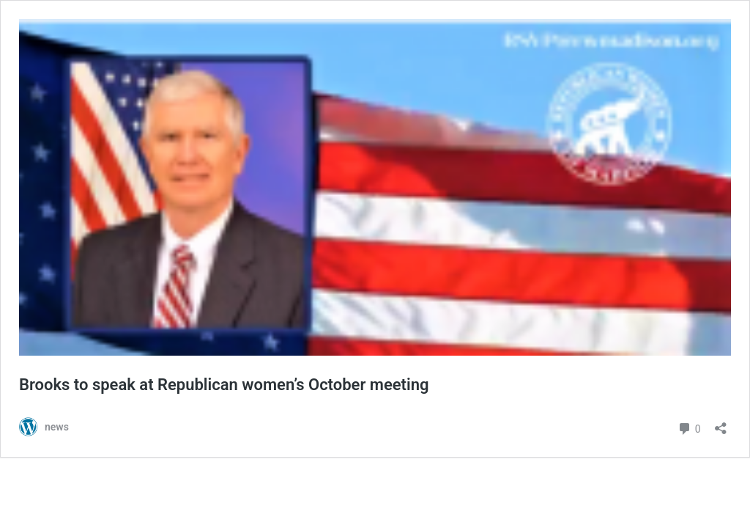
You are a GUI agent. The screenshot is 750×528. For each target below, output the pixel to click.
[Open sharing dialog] (720, 423)
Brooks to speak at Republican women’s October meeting (223, 384)
